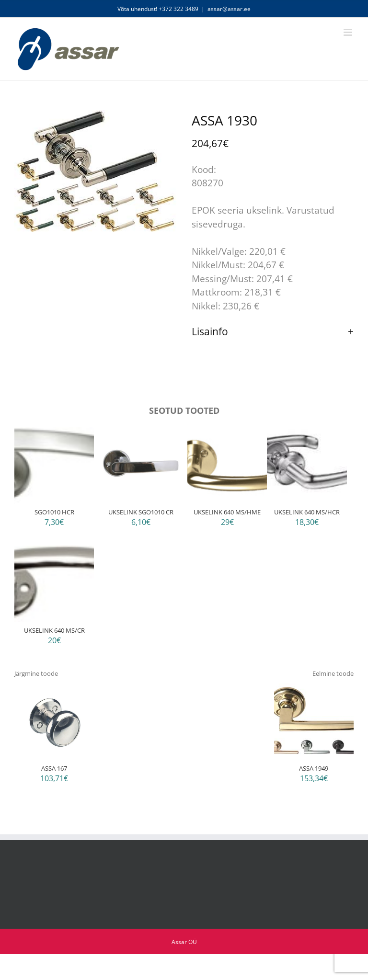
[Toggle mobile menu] (349, 32)
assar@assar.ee (229, 9)
